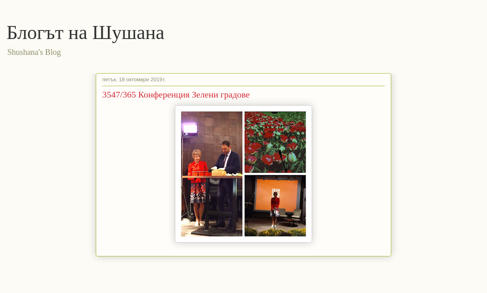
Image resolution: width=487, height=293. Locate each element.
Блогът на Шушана (85, 32)
